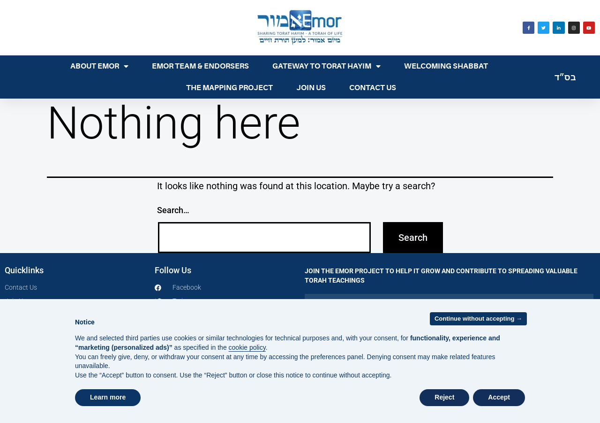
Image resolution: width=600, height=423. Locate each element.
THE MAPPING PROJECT (229, 88)
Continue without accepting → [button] (478, 318)
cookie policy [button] (247, 347)
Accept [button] (499, 397)
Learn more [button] (108, 397)
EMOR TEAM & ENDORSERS (200, 66)
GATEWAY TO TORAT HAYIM (326, 66)
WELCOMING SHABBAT (446, 66)
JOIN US (311, 88)
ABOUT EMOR (99, 66)
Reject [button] (444, 397)
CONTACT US (372, 88)
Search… (173, 210)
